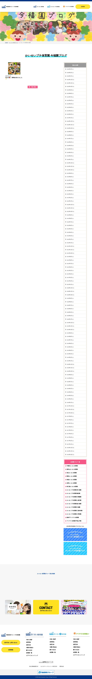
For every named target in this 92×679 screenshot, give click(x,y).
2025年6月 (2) (70, 100)
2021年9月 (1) (70, 256)
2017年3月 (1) (70, 437)
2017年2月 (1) (70, 440)
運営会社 (62, 666)
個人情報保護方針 (33, 666)
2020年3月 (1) (70, 312)
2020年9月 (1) (70, 298)
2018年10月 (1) (70, 371)
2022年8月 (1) (70, 218)
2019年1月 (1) (70, 360)
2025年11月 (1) (70, 83)
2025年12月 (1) (70, 79)
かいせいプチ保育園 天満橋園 (74, 497)
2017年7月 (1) (70, 423)
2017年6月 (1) (70, 426)
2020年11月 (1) (70, 291)
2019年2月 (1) (70, 357)
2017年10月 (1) (70, 412)
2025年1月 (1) (70, 117)
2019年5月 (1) (70, 347)
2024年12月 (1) (70, 121)
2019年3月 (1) (70, 353)
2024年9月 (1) (70, 131)
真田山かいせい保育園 (72, 469)
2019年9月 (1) (70, 333)
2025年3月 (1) (70, 110)
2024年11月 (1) (70, 124)
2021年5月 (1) (70, 270)
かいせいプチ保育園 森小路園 (74, 503)
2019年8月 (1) (70, 336)
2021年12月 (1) (70, 246)
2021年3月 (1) (70, 277)
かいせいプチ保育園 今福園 (73, 507)
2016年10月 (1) (70, 454)
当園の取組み (29, 647)
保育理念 (28, 642)
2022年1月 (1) (70, 242)
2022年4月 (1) (70, 232)
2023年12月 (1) (70, 163)
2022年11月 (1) (70, 208)
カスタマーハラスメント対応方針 (49, 666)
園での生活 (29, 650)
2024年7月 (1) (70, 138)
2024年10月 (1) (70, 128)
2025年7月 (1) (70, 97)
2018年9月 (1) (70, 374)
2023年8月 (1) (70, 176)
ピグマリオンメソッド (32, 655)
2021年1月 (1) (70, 284)
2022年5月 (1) (70, 228)
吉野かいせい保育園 (72, 483)
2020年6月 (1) (70, 308)
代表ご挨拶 (29, 639)
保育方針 (28, 645)
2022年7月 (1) (70, 222)
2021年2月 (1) (70, 281)
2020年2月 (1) (70, 315)
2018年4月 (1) (70, 392)
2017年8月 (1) (70, 419)
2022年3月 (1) (70, 235)
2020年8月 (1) (70, 301)
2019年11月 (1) (70, 326)
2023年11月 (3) (70, 166)
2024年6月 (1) (70, 142)
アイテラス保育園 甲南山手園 (74, 521)
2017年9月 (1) (70, 416)
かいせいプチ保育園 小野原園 (74, 514)
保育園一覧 (29, 653)
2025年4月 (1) (70, 107)
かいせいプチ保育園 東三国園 (74, 490)
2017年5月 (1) (70, 430)
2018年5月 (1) (70, 388)
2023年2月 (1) (70, 197)
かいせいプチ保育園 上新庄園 (74, 500)
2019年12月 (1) (70, 322)
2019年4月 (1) (70, 350)
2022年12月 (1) (70, 204)
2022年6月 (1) (70, 225)
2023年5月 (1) (70, 187)
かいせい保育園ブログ (13, 42)
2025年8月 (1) (70, 93)
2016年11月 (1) (70, 451)
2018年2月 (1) (70, 399)
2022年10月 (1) (70, 211)
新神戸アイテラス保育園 (73, 517)
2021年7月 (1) (70, 263)
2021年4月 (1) (70, 274)
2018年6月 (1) (70, 385)
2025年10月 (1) (70, 86)
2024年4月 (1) (70, 149)
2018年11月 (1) (70, 367)
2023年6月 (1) (70, 183)
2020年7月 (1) (70, 305)
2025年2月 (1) (70, 114)
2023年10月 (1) (70, 169)
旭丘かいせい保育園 (72, 472)
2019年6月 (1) (70, 343)
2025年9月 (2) (70, 90)
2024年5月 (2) (70, 145)
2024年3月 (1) (70, 152)
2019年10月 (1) (70, 329)
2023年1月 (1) (70, 201)
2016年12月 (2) (70, 447)
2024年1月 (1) (70, 159)
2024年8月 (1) (70, 135)
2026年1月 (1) (70, 76)
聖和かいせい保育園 (72, 476)
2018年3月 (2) (70, 395)
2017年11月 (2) (70, 409)
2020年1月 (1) (70, 319)
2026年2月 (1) (70, 72)
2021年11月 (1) (70, 249)
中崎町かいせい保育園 (72, 466)
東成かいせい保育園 (72, 479)
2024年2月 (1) (70, 156)
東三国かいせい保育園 (72, 486)
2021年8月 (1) (70, 260)
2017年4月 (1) (70, 433)
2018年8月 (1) (70, 378)
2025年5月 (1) (70, 103)
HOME (6, 42)
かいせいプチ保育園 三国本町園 (74, 510)
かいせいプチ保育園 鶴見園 (73, 493)
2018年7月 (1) (70, 381)
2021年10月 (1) (70, 253)
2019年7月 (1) (70, 340)
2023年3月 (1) (70, 194)
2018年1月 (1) (70, 402)
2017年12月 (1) (70, 406)
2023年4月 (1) (70, 190)
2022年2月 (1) (70, 239)
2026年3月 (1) (70, 69)
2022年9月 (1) (70, 215)
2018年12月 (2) (70, 364)
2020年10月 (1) (70, 294)
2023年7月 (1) (70, 180)
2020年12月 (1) (70, 287)
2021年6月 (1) (70, 267)
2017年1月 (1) (70, 444)
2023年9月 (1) (70, 173)
